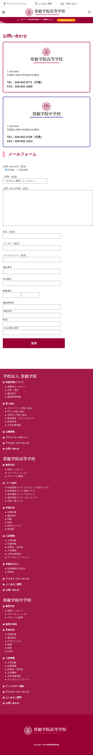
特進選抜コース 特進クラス (21, 491)
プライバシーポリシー (17, 437)
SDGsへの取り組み (17, 415)
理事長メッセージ (16, 386)
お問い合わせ (71, 4)
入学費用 (11, 550)
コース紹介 (11, 483)
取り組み (10, 403)
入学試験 (11, 540)
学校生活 (10, 507)
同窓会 (10, 572)
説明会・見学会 (15, 547)
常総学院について (15, 382)
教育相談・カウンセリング (20, 418)
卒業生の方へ (12, 564)
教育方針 (10, 465)
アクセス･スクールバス (16, 4)
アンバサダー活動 (15, 686)
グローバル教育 (15, 476)
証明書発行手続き (16, 568)
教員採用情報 (14, 397)
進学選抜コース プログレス (21, 494)
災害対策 (11, 421)
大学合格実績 (14, 425)
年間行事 (11, 512)
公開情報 (10, 432)
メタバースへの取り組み (19, 408)
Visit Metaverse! (66, 20)
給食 (9, 522)
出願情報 (11, 544)
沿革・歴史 (13, 390)
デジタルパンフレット (18, 557)
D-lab (10, 651)
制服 (9, 519)
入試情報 (10, 536)
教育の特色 (11, 624)
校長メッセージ (15, 469)
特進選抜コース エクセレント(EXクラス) (27, 487)
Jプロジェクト (14, 641)
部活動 (10, 529)
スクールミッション (17, 473)
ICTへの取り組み (16, 411)
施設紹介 (11, 393)
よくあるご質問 (45, 4)
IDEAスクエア (14, 526)
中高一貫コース (15, 501)
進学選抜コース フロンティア (22, 497)
